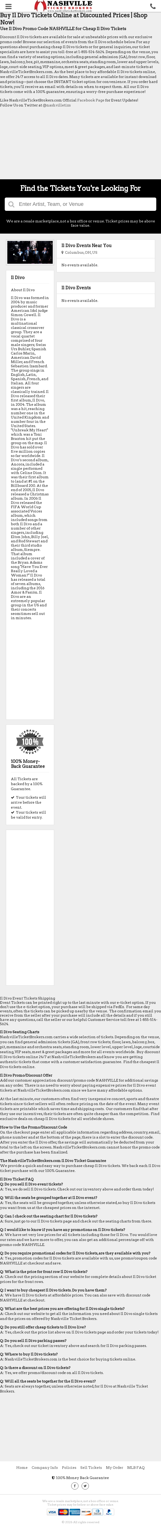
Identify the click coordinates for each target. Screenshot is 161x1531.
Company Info (45, 1468)
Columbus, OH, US (79, 252)
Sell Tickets (91, 1468)
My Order (114, 1468)
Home (22, 1468)
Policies (69, 1468)
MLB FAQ (136, 1468)
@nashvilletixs (57, 105)
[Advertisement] (80, 144)
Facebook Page (90, 100)
